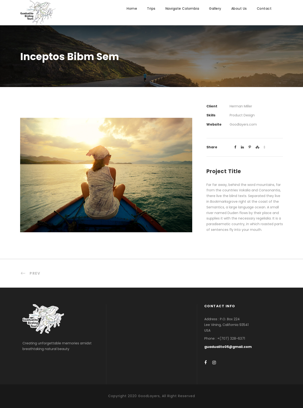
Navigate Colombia (182, 8)
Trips (151, 8)
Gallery (215, 8)
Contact (264, 8)
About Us (239, 8)
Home (132, 8)
